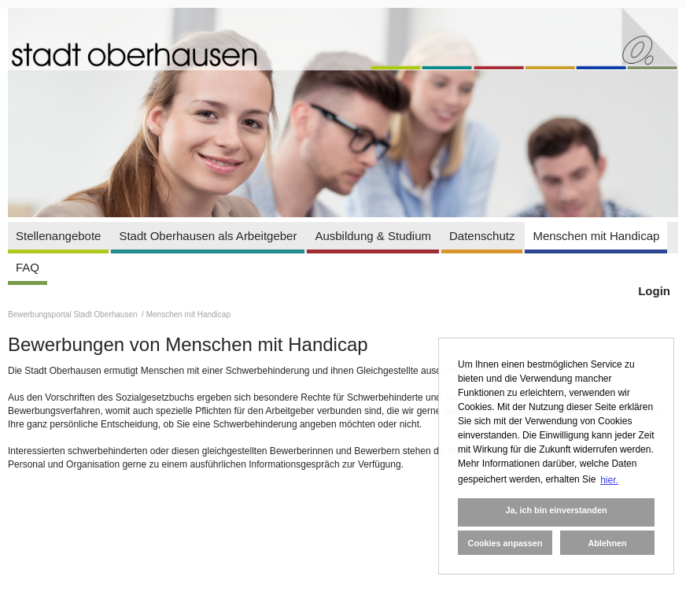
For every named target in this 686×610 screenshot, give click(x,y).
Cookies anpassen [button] (505, 543)
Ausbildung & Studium (373, 235)
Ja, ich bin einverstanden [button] (556, 510)
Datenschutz (481, 235)
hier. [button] (609, 480)
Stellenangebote (58, 235)
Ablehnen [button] (607, 543)
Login (654, 291)
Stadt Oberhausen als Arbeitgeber (208, 235)
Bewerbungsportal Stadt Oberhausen (73, 314)
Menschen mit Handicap (596, 235)
